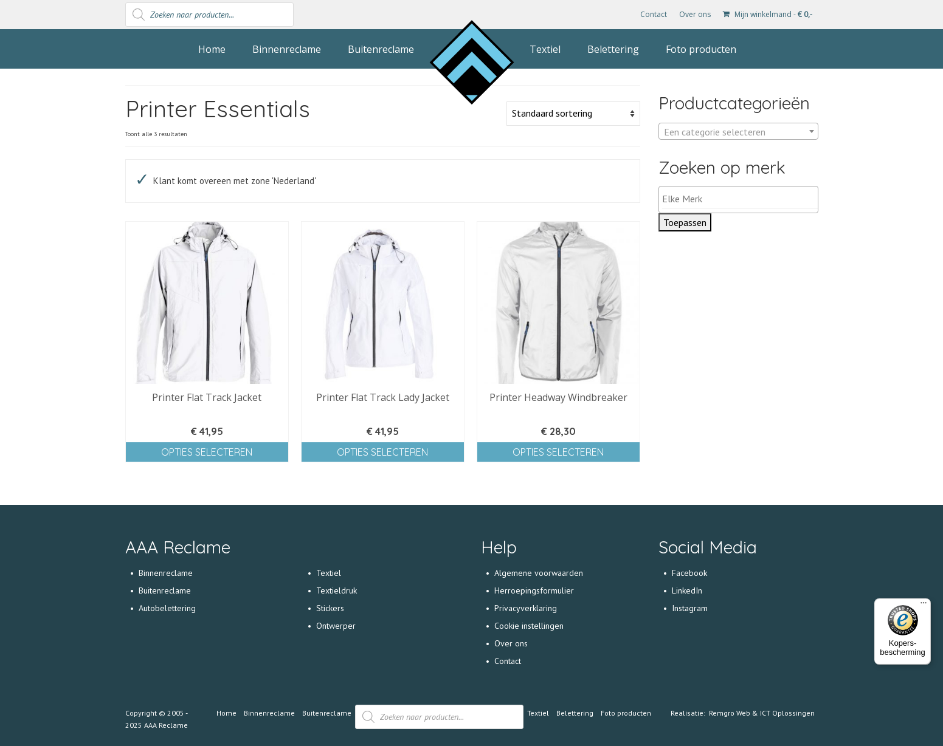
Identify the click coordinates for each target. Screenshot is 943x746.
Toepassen (684, 222)
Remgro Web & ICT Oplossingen (762, 712)
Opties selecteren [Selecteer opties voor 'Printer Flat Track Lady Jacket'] (382, 452)
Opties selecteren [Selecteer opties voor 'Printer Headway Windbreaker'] (558, 452)
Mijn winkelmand (767, 14)
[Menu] (923, 605)
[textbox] (738, 131)
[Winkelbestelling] (573, 113)
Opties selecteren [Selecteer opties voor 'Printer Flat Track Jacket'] (206, 452)
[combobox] (738, 131)
